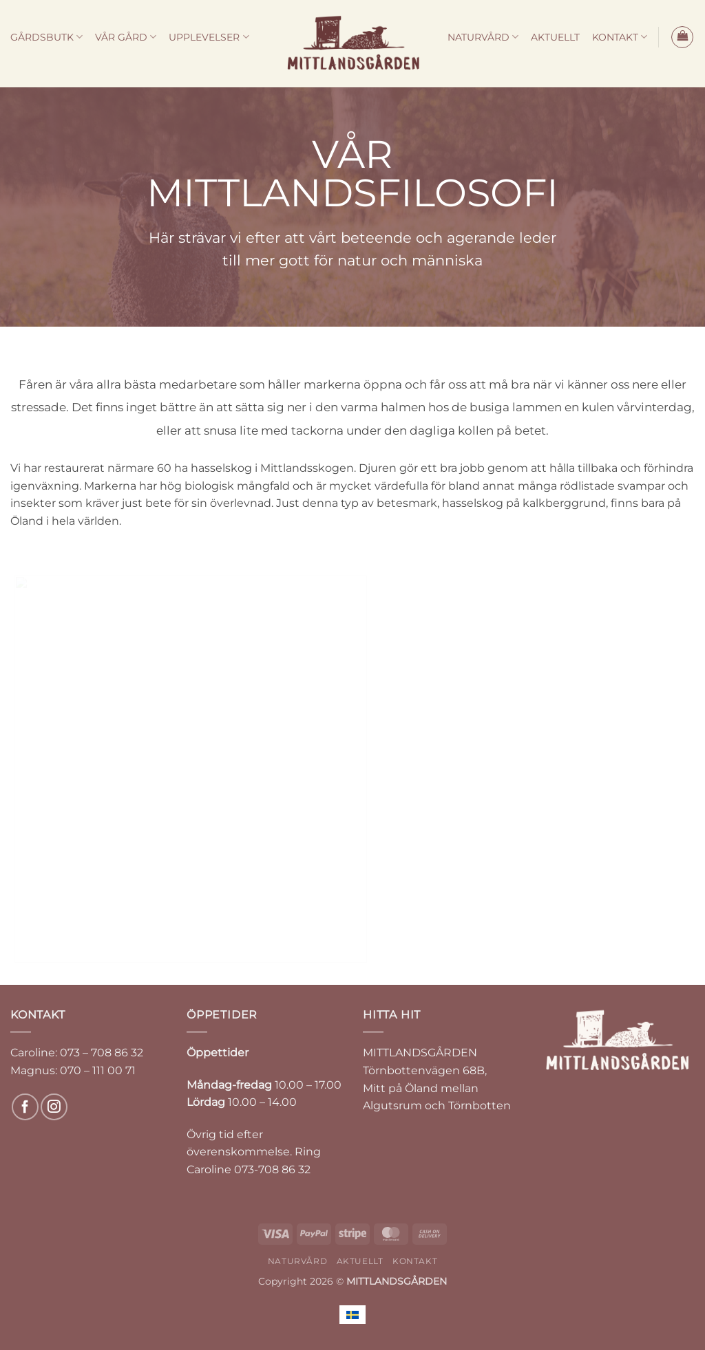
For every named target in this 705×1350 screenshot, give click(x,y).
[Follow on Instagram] (54, 1106)
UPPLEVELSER (209, 36)
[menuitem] (352, 1314)
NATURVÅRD (483, 36)
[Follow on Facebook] (25, 1106)
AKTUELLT (555, 37)
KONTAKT (619, 36)
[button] (682, 37)
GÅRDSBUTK (46, 36)
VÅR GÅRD (125, 36)
